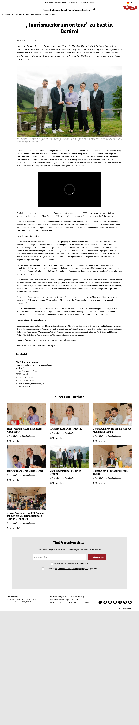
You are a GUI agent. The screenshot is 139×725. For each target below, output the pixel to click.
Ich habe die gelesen (71, 569)
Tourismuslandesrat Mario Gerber (25, 470)
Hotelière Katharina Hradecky (66, 428)
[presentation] (69, 577)
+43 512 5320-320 (26, 378)
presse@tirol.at (26, 602)
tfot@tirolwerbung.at (46, 346)
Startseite (19, 14)
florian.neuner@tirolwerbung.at (31, 384)
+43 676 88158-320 (27, 381)
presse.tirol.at (24, 387)
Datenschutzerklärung (75, 564)
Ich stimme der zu (71, 564)
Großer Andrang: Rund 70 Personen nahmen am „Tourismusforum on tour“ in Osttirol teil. (26, 516)
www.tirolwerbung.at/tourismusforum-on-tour (58, 340)
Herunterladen (15, 441)
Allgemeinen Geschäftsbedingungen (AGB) (72, 569)
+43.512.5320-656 (13, 602)
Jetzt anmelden (97, 557)
